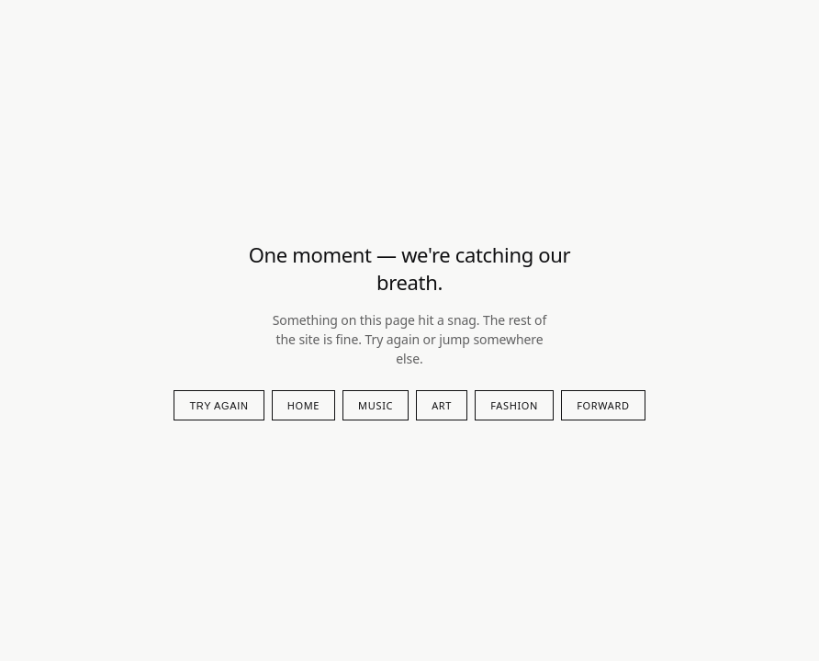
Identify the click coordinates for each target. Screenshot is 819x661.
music (375, 405)
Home (303, 405)
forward (603, 405)
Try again (218, 405)
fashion (514, 405)
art (442, 405)
